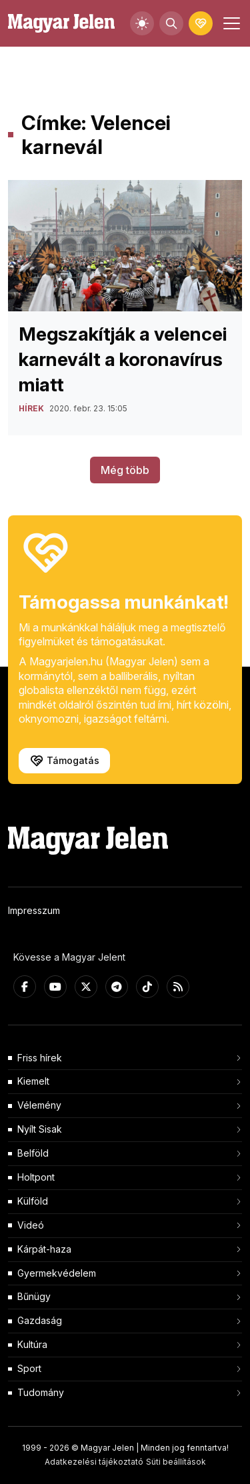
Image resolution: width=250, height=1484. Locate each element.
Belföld (33, 1153)
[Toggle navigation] (230, 23)
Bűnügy (34, 1296)
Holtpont (36, 1177)
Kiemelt (33, 1081)
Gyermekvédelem (56, 1273)
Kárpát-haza (44, 1249)
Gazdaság (39, 1320)
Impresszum (34, 910)
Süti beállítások (176, 1462)
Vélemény (39, 1105)
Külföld (32, 1201)
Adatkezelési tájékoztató (94, 1462)
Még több (125, 470)
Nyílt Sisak (39, 1129)
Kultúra (32, 1344)
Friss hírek (39, 1057)
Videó (30, 1225)
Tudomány (40, 1392)
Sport (29, 1368)
